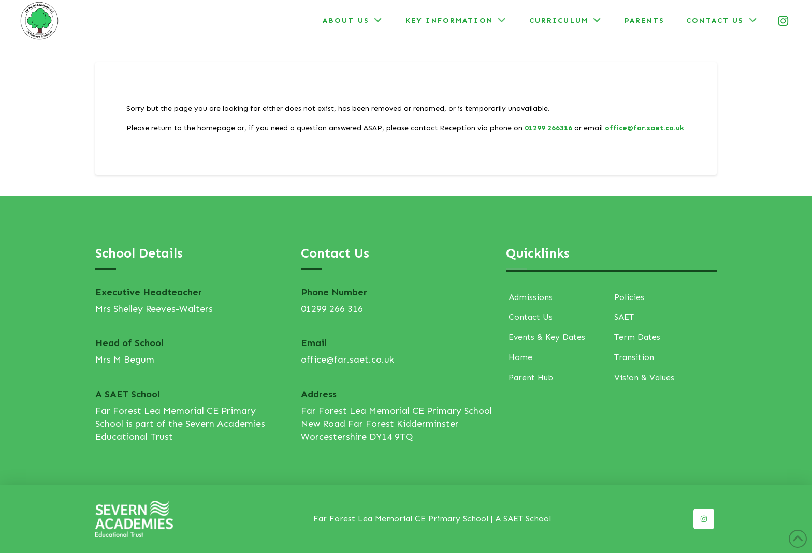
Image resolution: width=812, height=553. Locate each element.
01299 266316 (548, 128)
